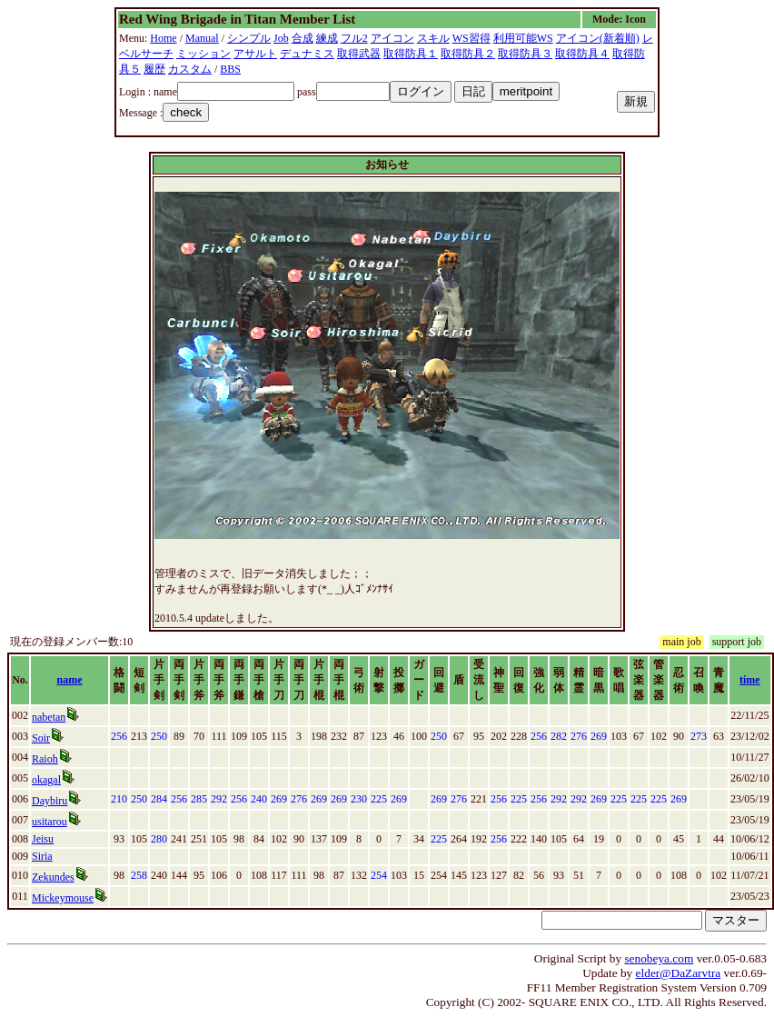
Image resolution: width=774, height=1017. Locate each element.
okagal (46, 779)
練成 (327, 38)
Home (163, 38)
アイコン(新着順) (598, 38)
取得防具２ (468, 53)
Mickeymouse (63, 898)
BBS (230, 69)
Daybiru (49, 800)
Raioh (45, 759)
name (70, 679)
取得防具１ (410, 53)
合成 (302, 38)
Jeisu (43, 839)
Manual (202, 38)
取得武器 (359, 53)
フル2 (354, 38)
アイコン (392, 38)
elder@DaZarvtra (678, 973)
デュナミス (307, 53)
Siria (42, 856)
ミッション (203, 53)
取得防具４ (582, 53)
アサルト (255, 53)
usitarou (49, 821)
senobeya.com (658, 958)
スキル (433, 38)
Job (281, 38)
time (749, 679)
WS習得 (471, 38)
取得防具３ (525, 53)
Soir (41, 738)
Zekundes (53, 877)
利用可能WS (523, 38)
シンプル (249, 38)
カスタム (190, 69)
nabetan (48, 717)
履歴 (154, 69)
